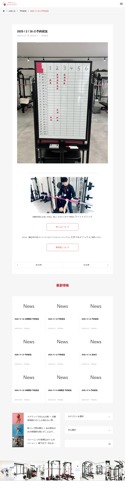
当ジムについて (62, 227)
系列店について (62, 247)
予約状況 (44, 36)
